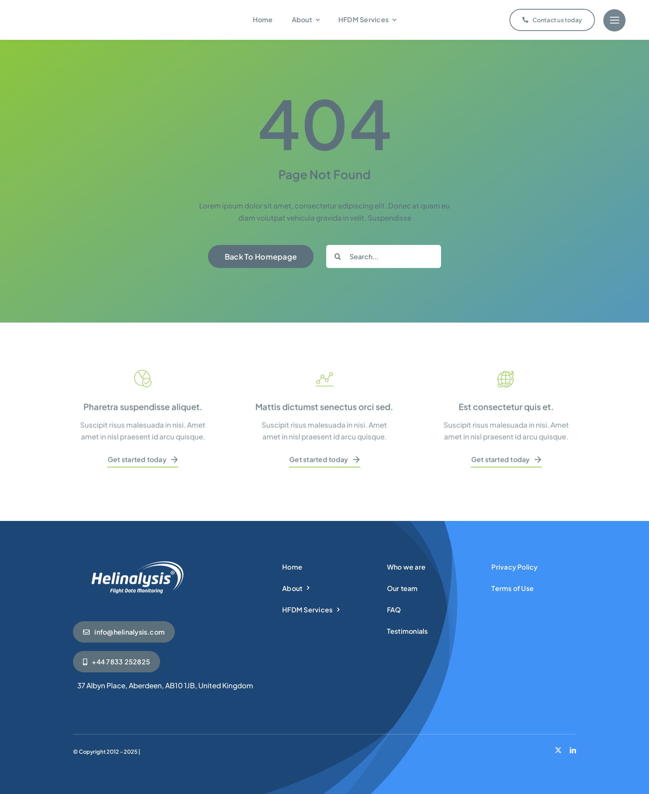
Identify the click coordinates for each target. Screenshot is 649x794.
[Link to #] (614, 20)
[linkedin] (573, 750)
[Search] (337, 256)
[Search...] (383, 256)
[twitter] (558, 750)
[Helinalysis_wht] (136, 562)
